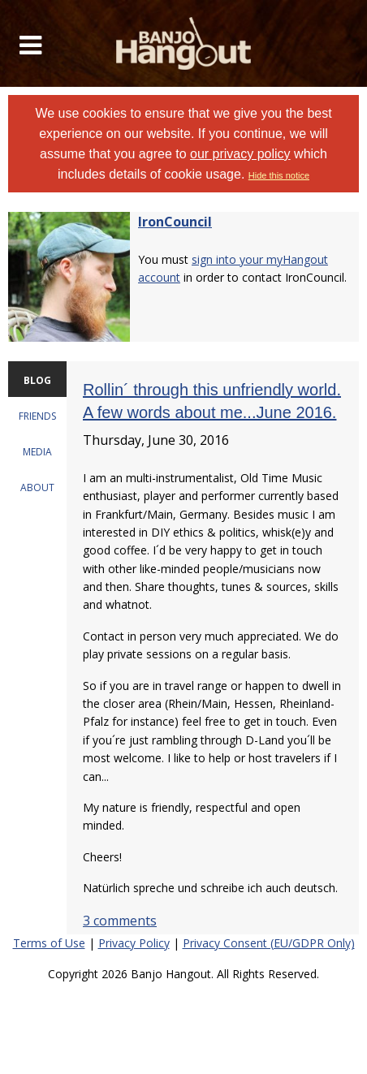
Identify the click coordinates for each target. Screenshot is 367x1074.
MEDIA (37, 452)
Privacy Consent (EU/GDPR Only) (269, 943)
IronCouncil (175, 222)
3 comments (120, 921)
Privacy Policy (134, 943)
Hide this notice (278, 175)
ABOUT (37, 487)
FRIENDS (37, 416)
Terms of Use (49, 943)
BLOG (37, 380)
